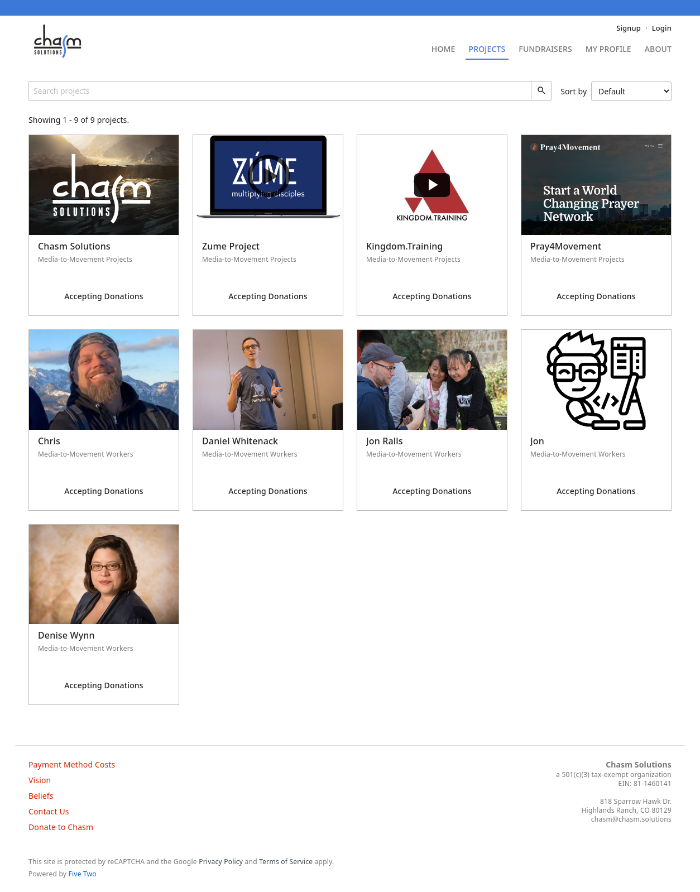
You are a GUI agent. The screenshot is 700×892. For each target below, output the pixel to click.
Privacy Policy (221, 861)
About (658, 49)
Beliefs (41, 795)
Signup (628, 28)
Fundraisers (545, 49)
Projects (487, 49)
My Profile (608, 49)
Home (443, 49)
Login (662, 28)
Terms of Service (286, 861)
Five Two (83, 874)
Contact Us (48, 811)
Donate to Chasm (60, 827)
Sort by (616, 91)
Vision (39, 780)
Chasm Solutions (639, 764)
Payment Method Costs (71, 764)
